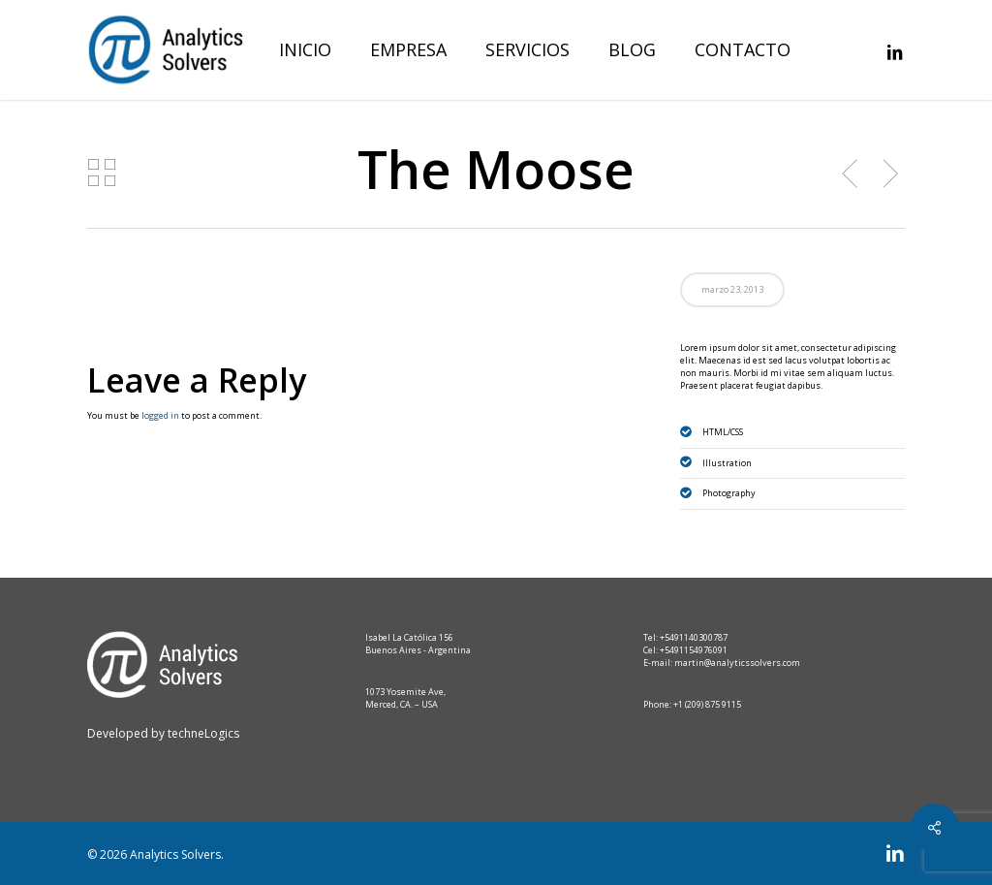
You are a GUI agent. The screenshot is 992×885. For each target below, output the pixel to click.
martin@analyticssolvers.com (737, 662)
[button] (955, 10)
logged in (160, 415)
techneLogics (202, 733)
